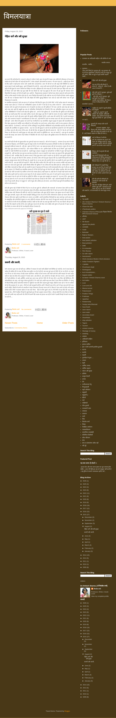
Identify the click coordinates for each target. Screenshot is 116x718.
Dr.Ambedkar (86, 248)
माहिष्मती (84, 403)
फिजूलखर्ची (85, 387)
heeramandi (86, 256)
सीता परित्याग (86, 437)
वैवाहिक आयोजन (87, 427)
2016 (85, 511)
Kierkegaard (86, 270)
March (87, 545)
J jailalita (85, 264)
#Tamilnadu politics (89, 209)
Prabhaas (85, 296)
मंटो (83, 400)
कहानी (84, 355)
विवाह (84, 424)
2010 (85, 564)
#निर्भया (84, 216)
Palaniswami (86, 291)
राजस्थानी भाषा (86, 408)
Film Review (86, 251)
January (88, 551)
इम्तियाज (84, 341)
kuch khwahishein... (89, 272)
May (86, 539)
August (87, 526)
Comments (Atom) (20, 328)
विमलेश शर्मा (86, 421)
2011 (85, 561)
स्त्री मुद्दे (84, 445)
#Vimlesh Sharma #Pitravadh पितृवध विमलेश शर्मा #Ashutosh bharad (97, 213)
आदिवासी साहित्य (87, 339)
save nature (86, 310)
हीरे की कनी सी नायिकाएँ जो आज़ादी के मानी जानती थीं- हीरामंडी (100, 180)
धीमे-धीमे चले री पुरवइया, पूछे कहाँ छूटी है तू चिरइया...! (102, 93)
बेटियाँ (84, 397)
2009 (85, 567)
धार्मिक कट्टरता (86, 368)
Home (40, 323)
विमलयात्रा (17, 16)
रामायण (84, 413)
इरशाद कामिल (86, 344)
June (87, 536)
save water (86, 312)
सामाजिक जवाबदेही (88, 432)
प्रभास (84, 379)
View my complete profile (100, 596)
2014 (85, 555)
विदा (83, 419)
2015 (85, 514)
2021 (85, 496)
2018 (85, 505)
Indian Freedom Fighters (90, 261)
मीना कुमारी (85, 405)
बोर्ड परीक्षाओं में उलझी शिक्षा (100, 165)
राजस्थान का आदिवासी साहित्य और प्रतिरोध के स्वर (96, 58)
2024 (85, 487)
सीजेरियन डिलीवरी (87, 435)
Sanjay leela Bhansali (89, 304)
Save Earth (86, 307)
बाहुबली (84, 392)
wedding (85, 334)
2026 (85, 481)
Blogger (67, 711)
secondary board (88, 315)
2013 (85, 558)
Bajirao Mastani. (88, 235)
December (88, 517)
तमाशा (84, 360)
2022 (85, 493)
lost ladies (85, 280)
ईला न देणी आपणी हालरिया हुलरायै (92, 347)
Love (84, 283)
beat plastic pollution (89, 240)
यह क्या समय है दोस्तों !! (88, 463)
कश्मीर (84, 352)
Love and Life (87, 286)
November (88, 520)
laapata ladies (87, 275)
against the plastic (88, 224)
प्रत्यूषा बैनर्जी (86, 376)
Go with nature (87, 254)
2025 (85, 484)
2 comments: (26, 244)
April (86, 542)
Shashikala (86, 317)
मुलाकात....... (86, 68)
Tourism (85, 326)
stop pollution (87, 320)
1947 (84, 219)
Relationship (86, 302)
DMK (84, 246)
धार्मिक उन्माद (86, 365)
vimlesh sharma (87, 328)
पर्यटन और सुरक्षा (87, 371)
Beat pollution (87, 243)
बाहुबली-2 (85, 395)
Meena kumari (87, 288)
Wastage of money (88, 331)
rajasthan (85, 299)
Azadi (84, 230)
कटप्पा (84, 349)
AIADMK (85, 227)
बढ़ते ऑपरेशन (86, 389)
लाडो (83, 416)
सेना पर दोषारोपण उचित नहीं (90, 443)
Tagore (84, 323)
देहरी (83, 363)
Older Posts (68, 323)
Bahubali (85, 232)
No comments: (27, 309)
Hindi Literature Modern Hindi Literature (96, 259)
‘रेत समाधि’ (85, 199)
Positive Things (87, 294)
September (89, 523)
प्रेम (83, 382)
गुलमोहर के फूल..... (88, 358)
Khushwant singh (88, 267)
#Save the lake (87, 206)
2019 (85, 502)
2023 (85, 490)
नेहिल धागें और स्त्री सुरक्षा (16, 36)
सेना (83, 440)
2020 (85, 499)
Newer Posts (11, 323)
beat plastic (86, 238)
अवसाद (84, 336)
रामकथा (84, 411)
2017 (85, 508)
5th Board (85, 222)
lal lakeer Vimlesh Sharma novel (93, 278)
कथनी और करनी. (12, 262)
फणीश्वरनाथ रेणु (86, 384)
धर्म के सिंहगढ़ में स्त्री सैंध (99, 137)
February (88, 548)
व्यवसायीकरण (86, 429)
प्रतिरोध (84, 373)
